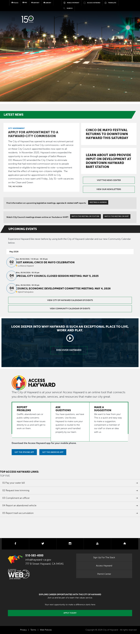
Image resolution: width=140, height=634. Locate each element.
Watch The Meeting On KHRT (116, 216)
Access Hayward (104, 565)
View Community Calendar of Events (70, 308)
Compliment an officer (16, 498)
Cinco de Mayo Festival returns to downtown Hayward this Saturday (107, 134)
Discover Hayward (68, 350)
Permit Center (104, 574)
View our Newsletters (108, 189)
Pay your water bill (13, 483)
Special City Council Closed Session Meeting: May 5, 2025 (57, 276)
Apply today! (70, 613)
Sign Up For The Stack (104, 557)
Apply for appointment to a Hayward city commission (33, 134)
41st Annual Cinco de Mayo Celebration (45, 262)
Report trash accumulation (18, 513)
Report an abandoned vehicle (19, 505)
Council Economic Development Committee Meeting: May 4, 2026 (63, 288)
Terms (33, 630)
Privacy (23, 630)
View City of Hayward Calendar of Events (70, 300)
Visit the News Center (109, 180)
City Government (16, 128)
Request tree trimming (15, 490)
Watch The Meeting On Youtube (85, 216)
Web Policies (46, 630)
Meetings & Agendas (98, 202)
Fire (25, 2)
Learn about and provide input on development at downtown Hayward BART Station (108, 161)
